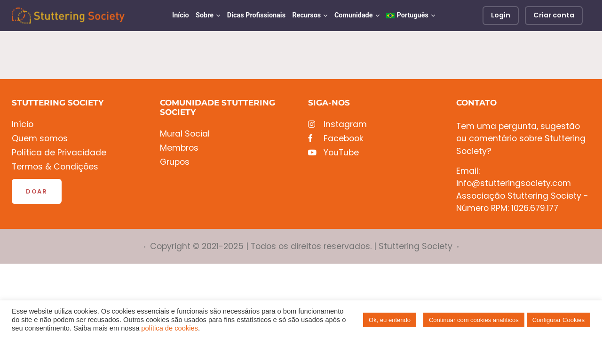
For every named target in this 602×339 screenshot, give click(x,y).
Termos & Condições (55, 166)
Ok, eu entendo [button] (390, 319)
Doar (37, 191)
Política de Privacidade (59, 152)
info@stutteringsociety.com (513, 183)
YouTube (333, 152)
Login (500, 15)
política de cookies (169, 328)
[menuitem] (410, 15)
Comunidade (353, 15)
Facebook (336, 138)
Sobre (205, 15)
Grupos (175, 162)
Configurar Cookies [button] (558, 319)
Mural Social (185, 133)
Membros (179, 148)
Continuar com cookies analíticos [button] (474, 319)
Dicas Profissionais (256, 15)
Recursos (306, 15)
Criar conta (553, 15)
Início (180, 15)
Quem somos (40, 138)
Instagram (337, 124)
